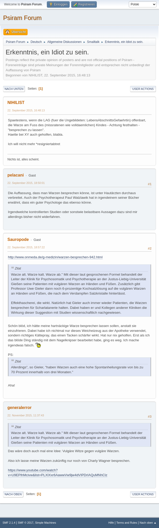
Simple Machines (45, 522)
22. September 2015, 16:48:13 (26, 110)
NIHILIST (16, 102)
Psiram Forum (22, 17)
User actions (143, 88)
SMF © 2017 (26, 522)
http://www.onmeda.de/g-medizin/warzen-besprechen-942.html (55, 257)
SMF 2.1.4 (9, 522)
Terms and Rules (126, 522)
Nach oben (13, 494)
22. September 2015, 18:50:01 (26, 182)
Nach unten (14, 88)
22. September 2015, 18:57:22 (26, 247)
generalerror (19, 407)
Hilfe (111, 522)
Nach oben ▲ (148, 522)
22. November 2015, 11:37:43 (25, 415)
